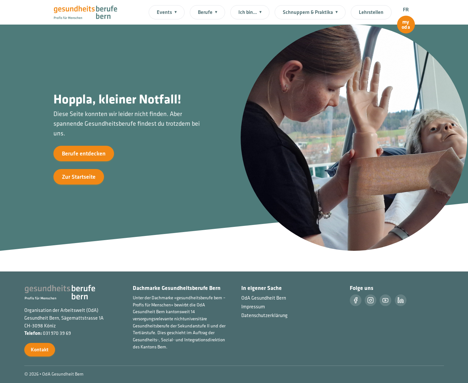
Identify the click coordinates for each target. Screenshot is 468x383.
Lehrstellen (371, 12)
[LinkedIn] (400, 300)
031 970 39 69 (57, 333)
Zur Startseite (79, 176)
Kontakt (40, 349)
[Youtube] (385, 300)
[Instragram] (370, 300)
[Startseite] (89, 11)
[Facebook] (355, 300)
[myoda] (406, 25)
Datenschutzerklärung (264, 315)
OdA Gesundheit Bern (263, 298)
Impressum (253, 306)
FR (406, 9)
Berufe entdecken (84, 153)
